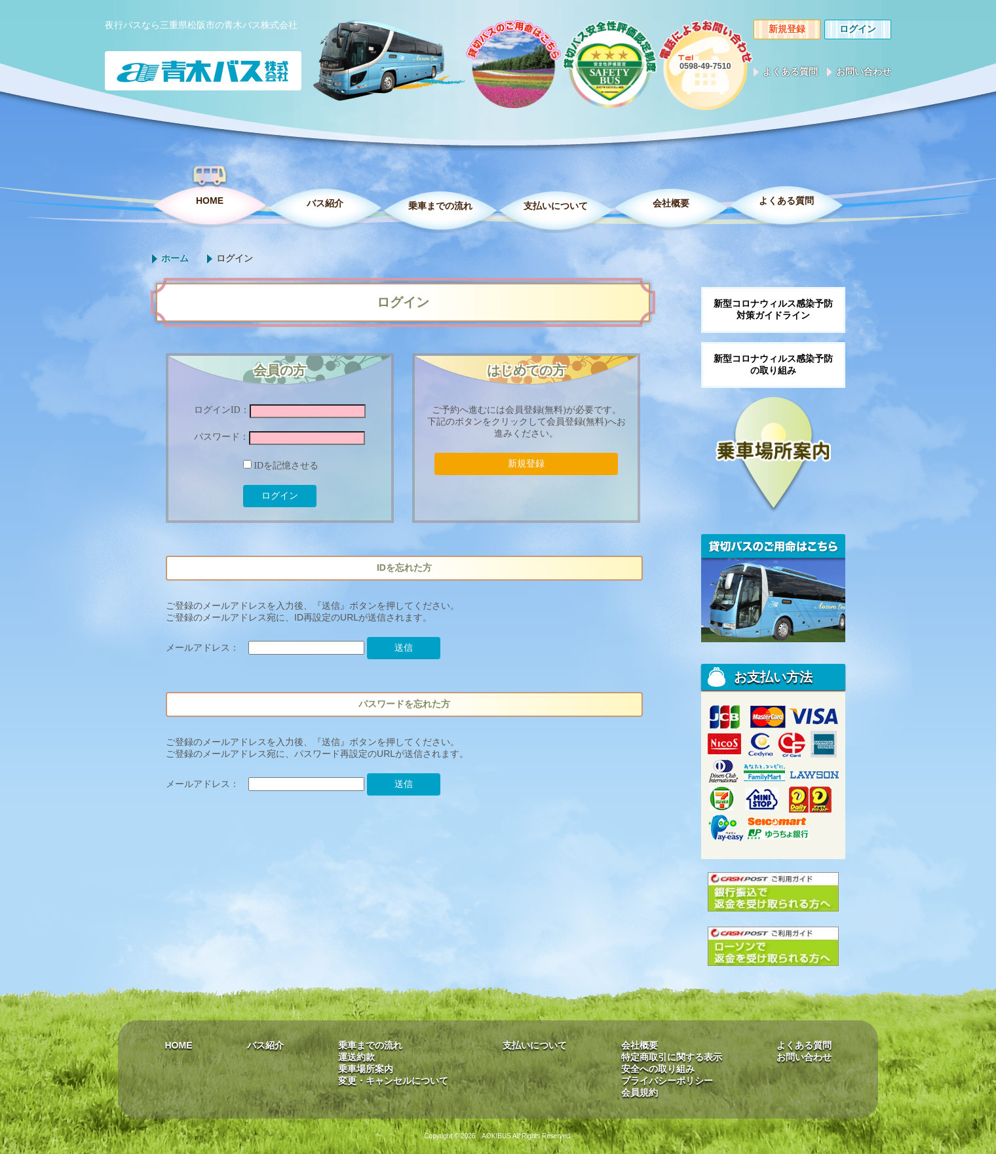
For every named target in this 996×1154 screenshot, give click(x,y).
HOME (209, 200)
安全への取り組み (658, 1069)
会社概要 (671, 203)
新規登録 (787, 29)
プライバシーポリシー (667, 1080)
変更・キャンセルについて (393, 1080)
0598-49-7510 (705, 66)
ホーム (175, 258)
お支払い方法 (773, 677)
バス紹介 (325, 203)
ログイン (857, 29)
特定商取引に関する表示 (671, 1057)
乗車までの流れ (440, 206)
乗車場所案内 (365, 1069)
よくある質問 (790, 71)
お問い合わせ (863, 71)
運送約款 (356, 1057)
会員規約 (639, 1092)
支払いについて (556, 206)
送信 (403, 647)
